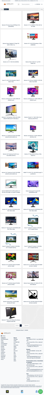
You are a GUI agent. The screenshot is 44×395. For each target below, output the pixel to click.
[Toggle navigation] (18, 4)
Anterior (17, 325)
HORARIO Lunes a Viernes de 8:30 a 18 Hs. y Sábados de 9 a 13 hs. (26, 0)
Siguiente (26, 325)
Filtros (41, 9)
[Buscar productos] (27, 4)
